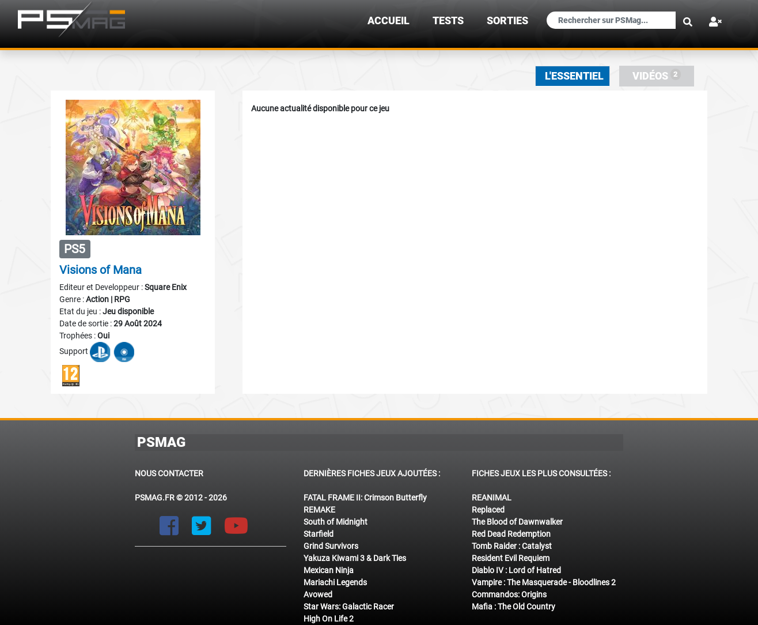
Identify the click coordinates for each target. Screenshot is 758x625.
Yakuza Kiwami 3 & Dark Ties (355, 558)
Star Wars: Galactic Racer (349, 606)
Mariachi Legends (335, 582)
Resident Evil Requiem (510, 558)
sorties (507, 21)
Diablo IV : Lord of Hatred (516, 570)
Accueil (388, 21)
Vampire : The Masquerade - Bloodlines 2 (544, 582)
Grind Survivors (331, 546)
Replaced (488, 509)
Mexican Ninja (329, 570)
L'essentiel (574, 76)
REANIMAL (491, 497)
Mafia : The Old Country (513, 606)
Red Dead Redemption (511, 534)
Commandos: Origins (509, 594)
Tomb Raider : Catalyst (512, 546)
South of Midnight (335, 521)
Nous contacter (169, 473)
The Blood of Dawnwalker (517, 521)
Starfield (318, 534)
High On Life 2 (329, 618)
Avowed (318, 594)
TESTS (448, 21)
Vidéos (656, 75)
